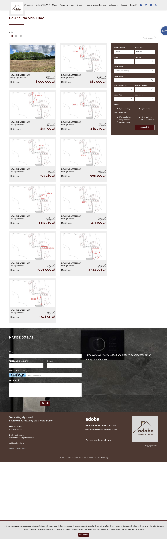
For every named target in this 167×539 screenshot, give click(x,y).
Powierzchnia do (141, 86)
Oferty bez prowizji (124, 120)
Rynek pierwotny (123, 109)
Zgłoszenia (113, 5)
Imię (11, 351)
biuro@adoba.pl (17, 443)
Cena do (138, 58)
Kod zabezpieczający (19, 371)
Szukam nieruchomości (96, 5)
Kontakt (133, 5)
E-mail (50, 361)
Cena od (117, 58)
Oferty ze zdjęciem (124, 117)
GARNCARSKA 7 (43, 5)
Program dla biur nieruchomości (84, 457)
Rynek (116, 105)
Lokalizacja (118, 67)
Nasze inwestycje (67, 5)
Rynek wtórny (144, 109)
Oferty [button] (80, 5)
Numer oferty (119, 76)
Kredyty (124, 5)
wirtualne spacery (123, 122)
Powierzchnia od (120, 86)
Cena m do (139, 95)
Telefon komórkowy (19, 361)
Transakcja (139, 48)
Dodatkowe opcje (121, 113)
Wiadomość (14, 380)
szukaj (144, 127)
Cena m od (118, 95)
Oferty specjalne (145, 117)
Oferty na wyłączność (146, 120)
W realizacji (28, 5)
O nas (54, 5)
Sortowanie (149, 37)
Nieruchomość (119, 48)
